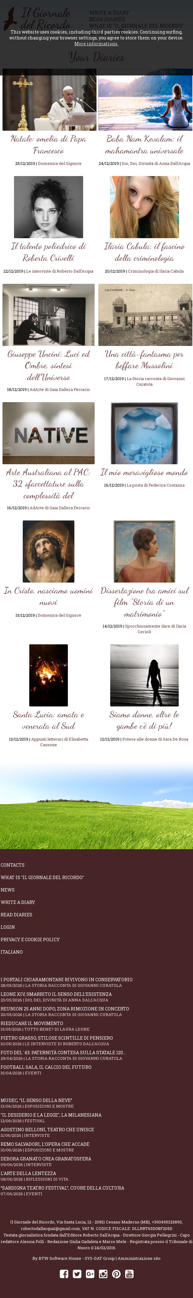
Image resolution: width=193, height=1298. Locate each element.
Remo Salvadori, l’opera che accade (96, 1147)
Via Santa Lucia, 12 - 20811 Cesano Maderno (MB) (103, 1222)
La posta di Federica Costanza (156, 485)
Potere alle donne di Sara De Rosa (155, 739)
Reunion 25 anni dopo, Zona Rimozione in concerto (96, 1011)
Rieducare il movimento (96, 1026)
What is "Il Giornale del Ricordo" (42, 877)
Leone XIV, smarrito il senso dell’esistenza (96, 997)
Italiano (12, 952)
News (8, 890)
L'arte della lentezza (96, 1176)
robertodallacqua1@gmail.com (50, 1228)
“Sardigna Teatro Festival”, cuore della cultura (96, 1190)
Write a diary (18, 902)
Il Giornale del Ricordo (32, 1222)
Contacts (13, 865)
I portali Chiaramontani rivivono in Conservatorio (96, 982)
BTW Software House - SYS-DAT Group (77, 1258)
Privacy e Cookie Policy (30, 939)
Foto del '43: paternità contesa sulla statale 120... (96, 1055)
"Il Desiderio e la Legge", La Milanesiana (96, 1117)
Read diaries (16, 915)
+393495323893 (167, 1222)
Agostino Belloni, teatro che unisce (96, 1132)
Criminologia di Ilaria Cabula (156, 271)
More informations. (96, 44)
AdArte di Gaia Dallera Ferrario (60, 389)
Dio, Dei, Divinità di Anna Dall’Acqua (156, 163)
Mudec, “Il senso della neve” (96, 1103)
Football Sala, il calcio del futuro (96, 1070)
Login (8, 927)
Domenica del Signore (60, 163)
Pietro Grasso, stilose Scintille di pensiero (96, 1040)
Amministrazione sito (139, 1258)
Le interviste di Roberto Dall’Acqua (59, 271)
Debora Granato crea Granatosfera (96, 1161)
